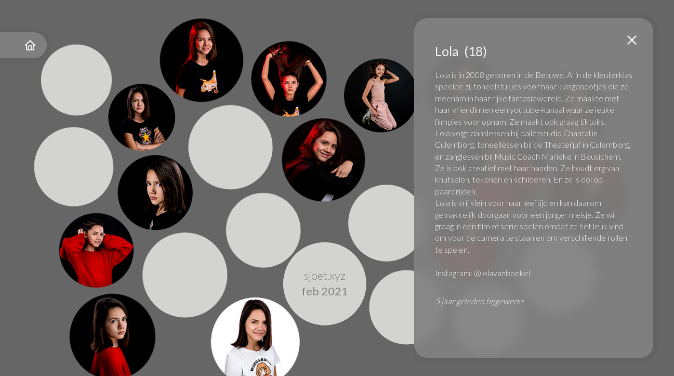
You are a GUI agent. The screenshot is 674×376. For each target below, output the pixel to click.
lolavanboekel (505, 273)
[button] (632, 40)
